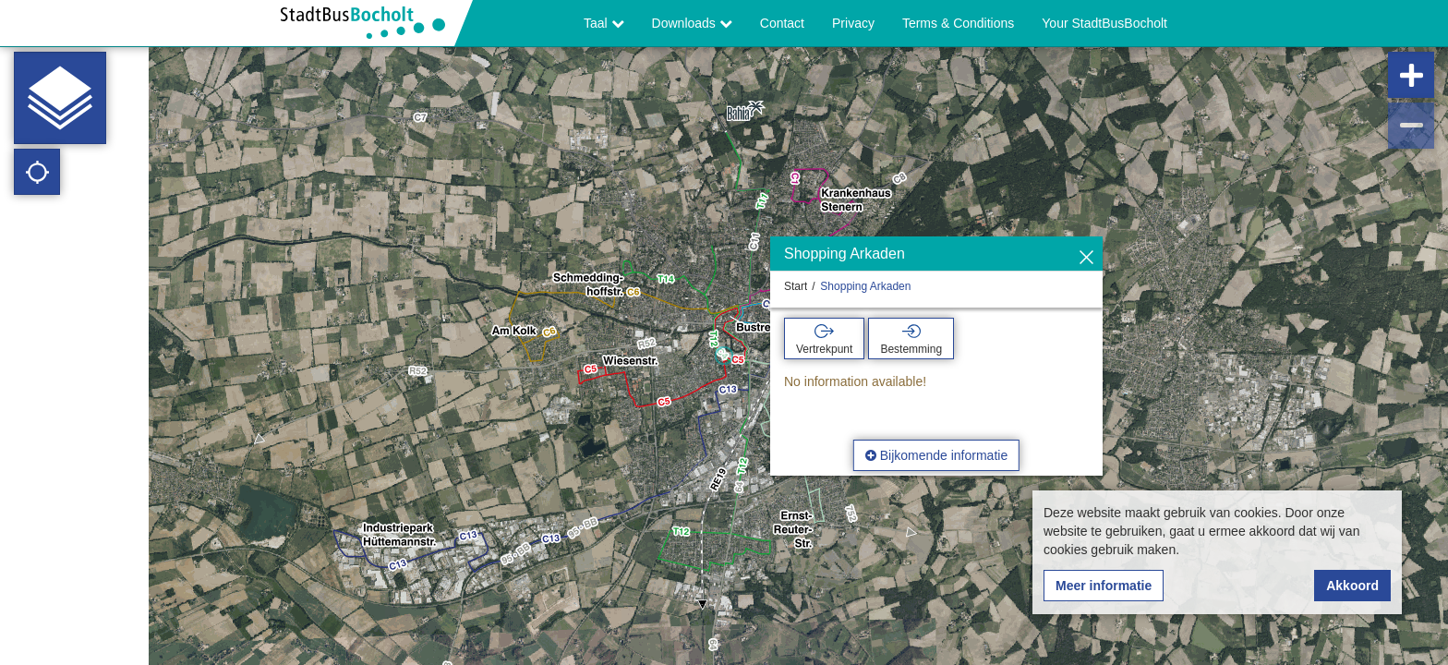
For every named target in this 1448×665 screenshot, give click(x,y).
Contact (782, 23)
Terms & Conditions (958, 23)
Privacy (853, 23)
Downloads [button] (692, 23)
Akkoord (1352, 585)
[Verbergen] (1086, 258)
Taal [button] (604, 23)
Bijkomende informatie (936, 455)
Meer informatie (1104, 585)
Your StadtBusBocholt (1104, 23)
